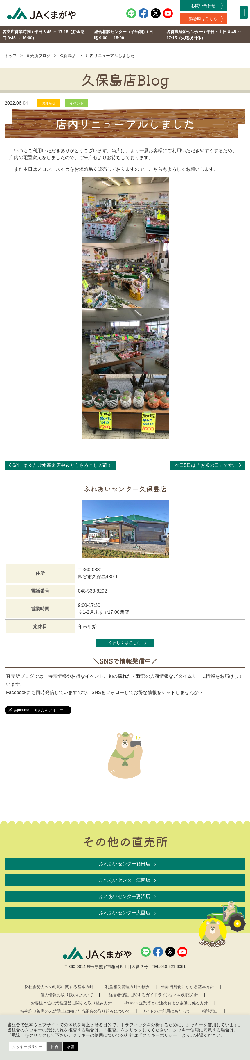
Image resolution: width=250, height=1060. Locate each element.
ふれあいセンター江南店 (124, 880)
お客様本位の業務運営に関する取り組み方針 (71, 1003)
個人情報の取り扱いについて (66, 995)
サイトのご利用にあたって (166, 1011)
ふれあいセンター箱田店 (124, 863)
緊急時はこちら (203, 18)
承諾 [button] (70, 1047)
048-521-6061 (173, 966)
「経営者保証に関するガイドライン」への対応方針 (151, 995)
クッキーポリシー (27, 1047)
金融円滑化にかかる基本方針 (187, 986)
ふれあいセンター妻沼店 (124, 896)
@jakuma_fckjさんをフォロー (38, 710)
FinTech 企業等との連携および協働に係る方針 (165, 1003)
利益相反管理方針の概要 (127, 986)
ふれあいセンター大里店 (124, 912)
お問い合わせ (203, 5)
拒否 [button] (54, 1047)
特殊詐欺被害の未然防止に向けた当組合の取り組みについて (75, 1011)
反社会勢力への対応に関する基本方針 (58, 986)
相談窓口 (210, 1011)
